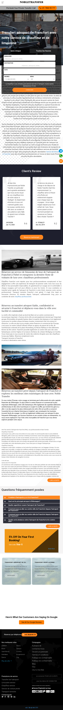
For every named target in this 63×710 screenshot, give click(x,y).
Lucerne (19, 651)
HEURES (6, 76)
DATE (6, 70)
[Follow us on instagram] (9, 697)
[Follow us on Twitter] (3, 697)
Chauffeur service (8, 685)
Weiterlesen (33, 575)
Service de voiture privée (11, 688)
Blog (33, 664)
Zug (17, 657)
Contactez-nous (38, 649)
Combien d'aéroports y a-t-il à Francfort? (23, 497)
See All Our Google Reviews (32, 622)
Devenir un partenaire (40, 652)
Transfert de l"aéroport (10, 679)
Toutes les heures (43, 51)
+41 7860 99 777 (47, 8)
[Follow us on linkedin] (15, 697)
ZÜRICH (4, 646)
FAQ (33, 667)
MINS (32, 76)
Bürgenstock (20, 654)
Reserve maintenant (31, 237)
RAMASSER (7, 56)
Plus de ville (7, 661)
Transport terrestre (9, 691)
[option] (38, 203)
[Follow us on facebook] (6, 697)
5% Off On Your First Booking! (21, 538)
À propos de (36, 646)
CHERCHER (29, 90)
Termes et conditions (40, 655)
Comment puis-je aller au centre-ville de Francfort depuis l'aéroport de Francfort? (33, 509)
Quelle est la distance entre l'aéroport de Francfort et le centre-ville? (31, 520)
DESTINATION (8, 63)
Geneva (18, 648)
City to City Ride (38, 670)
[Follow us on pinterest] (12, 697)
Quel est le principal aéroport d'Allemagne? (24, 501)
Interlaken (5, 654)
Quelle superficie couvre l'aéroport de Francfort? (26, 505)
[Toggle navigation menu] (3, 2)
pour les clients (47, 681)
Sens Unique (15, 51)
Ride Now (51, 549)
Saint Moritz (5, 651)
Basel (3, 648)
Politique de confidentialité (42, 658)
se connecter (46, 676)
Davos (18, 646)
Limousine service (8, 682)
